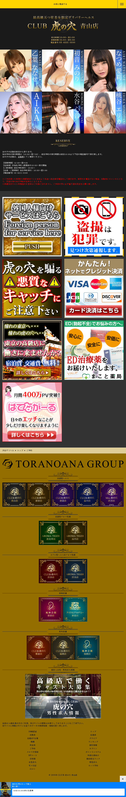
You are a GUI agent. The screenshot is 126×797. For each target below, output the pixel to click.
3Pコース (32, 755)
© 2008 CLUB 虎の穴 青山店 (63, 775)
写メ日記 (33, 766)
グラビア (93, 738)
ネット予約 (93, 766)
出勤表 (21, 157)
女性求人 (33, 762)
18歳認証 (33, 731)
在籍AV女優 (32, 738)
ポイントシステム (93, 752)
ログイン (93, 749)
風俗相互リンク (93, 759)
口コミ (33, 769)
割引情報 (93, 745)
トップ (93, 731)
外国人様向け (93, 755)
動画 (33, 742)
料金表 (33, 745)
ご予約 (33, 749)
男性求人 (93, 762)
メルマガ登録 (32, 752)
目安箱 (33, 759)
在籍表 (93, 735)
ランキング (93, 742)
